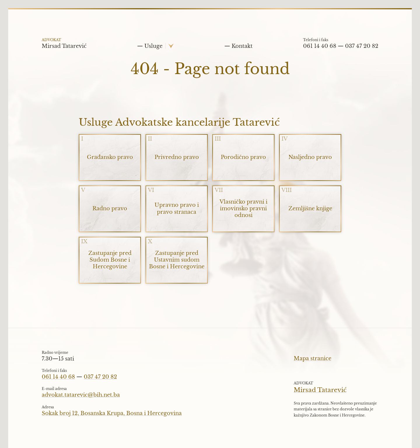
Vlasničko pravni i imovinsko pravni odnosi (243, 208)
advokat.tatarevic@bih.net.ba (81, 395)
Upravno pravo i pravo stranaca (177, 208)
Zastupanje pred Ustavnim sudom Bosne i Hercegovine (176, 260)
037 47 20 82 (361, 46)
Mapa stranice (312, 358)
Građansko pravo (110, 157)
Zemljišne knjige (310, 208)
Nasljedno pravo (310, 157)
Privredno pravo (177, 157)
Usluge (153, 46)
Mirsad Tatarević (64, 45)
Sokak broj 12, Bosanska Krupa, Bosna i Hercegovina (112, 413)
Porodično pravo (243, 157)
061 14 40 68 (319, 46)
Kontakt (242, 46)
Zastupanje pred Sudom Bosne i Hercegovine (110, 260)
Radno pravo (109, 208)
